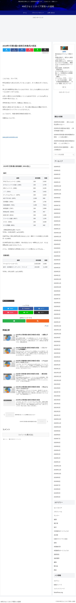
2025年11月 (57, 190)
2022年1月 (57, 368)
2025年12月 (57, 186)
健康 (55, 519)
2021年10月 (57, 380)
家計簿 (56, 523)
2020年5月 (57, 446)
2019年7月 (57, 485)
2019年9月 (57, 477)
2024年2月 (57, 271)
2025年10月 (57, 194)
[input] (64, 154)
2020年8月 (57, 435)
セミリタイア (58, 508)
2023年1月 (57, 322)
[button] (73, 155)
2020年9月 (57, 431)
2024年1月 (57, 275)
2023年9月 (57, 291)
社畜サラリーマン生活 (60, 539)
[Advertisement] (38, 29)
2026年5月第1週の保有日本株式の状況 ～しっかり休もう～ (64, 142)
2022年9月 (57, 337)
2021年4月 (57, 403)
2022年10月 (57, 333)
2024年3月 (57, 267)
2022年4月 (57, 357)
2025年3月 (57, 221)
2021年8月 (57, 388)
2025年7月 (57, 205)
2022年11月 (57, 330)
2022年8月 (57, 341)
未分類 (56, 535)
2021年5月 (57, 400)
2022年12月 (57, 326)
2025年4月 (57, 217)
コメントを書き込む (25, 437)
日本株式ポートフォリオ (8, 300)
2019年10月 (57, 473)
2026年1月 (57, 182)
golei (64, 51)
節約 (55, 543)
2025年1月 (57, 229)
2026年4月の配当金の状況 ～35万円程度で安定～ (64, 129)
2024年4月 (57, 264)
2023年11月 (57, 283)
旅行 (55, 527)
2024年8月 (57, 248)
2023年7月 (57, 298)
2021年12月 (57, 372)
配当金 (56, 566)
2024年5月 (57, 260)
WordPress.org (58, 592)
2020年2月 (57, 458)
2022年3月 (57, 361)
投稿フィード (58, 584)
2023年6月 (57, 302)
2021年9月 (57, 384)
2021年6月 (57, 396)
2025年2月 (57, 225)
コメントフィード (59, 588)
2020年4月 (57, 450)
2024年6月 (57, 256)
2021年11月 (57, 376)
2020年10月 (57, 427)
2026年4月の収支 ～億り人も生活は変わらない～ (64, 123)
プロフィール (58, 511)
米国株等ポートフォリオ (61, 550)
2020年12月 (57, 419)
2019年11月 (57, 470)
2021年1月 (57, 415)
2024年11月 (57, 236)
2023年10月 (57, 287)
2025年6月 (57, 209)
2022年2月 (57, 365)
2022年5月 (57, 353)
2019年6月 (57, 489)
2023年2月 (57, 318)
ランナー (56, 515)
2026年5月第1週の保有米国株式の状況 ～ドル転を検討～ (64, 136)
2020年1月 (57, 462)
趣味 (55, 562)
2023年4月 (57, 310)
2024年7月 (57, 252)
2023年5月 (57, 306)
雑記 (55, 570)
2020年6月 (57, 442)
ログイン (56, 581)
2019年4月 (57, 497)
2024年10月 (57, 240)
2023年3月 (57, 314)
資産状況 (56, 554)
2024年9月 (57, 244)
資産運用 (56, 558)
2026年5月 (57, 166)
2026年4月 (57, 170)
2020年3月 (57, 454)
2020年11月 (57, 423)
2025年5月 (57, 213)
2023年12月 (57, 279)
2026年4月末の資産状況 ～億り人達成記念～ (64, 148)
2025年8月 (57, 201)
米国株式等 (57, 546)
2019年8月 (57, 481)
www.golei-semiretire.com (10, 137)
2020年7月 (57, 438)
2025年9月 (57, 197)
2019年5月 (57, 493)
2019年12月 (57, 466)
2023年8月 (57, 295)
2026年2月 (57, 178)
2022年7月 (57, 345)
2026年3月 (57, 174)
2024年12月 (57, 232)
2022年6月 (57, 349)
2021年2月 (57, 411)
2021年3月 (57, 407)
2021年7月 (57, 392)
